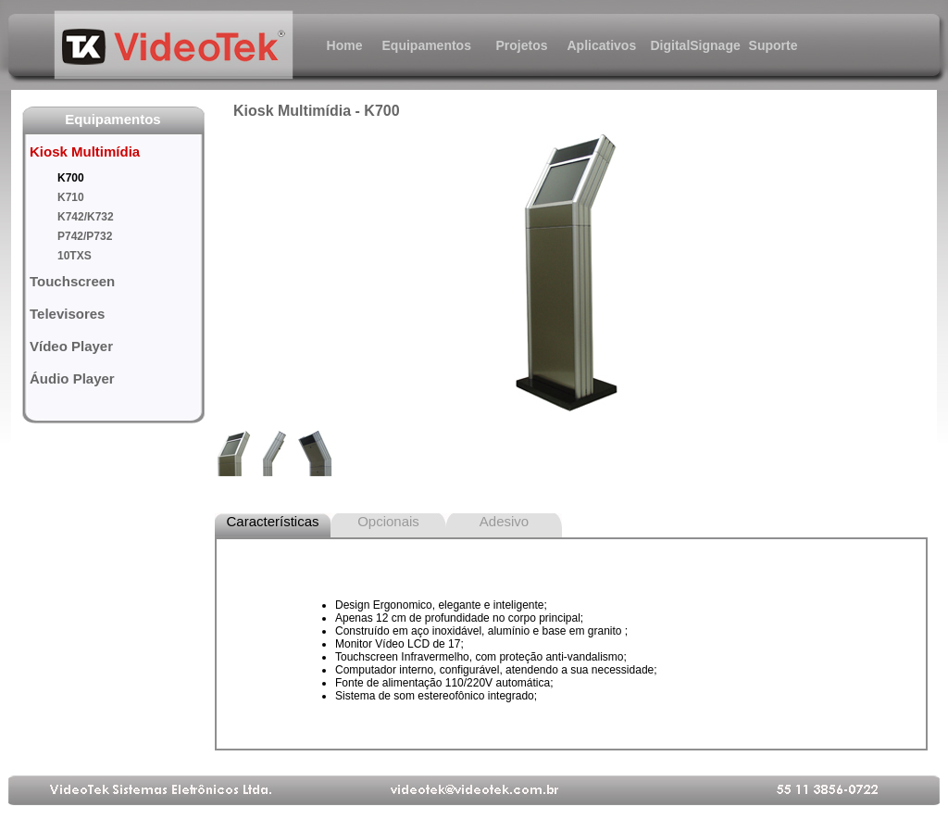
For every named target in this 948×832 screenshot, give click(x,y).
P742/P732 (84, 236)
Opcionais (388, 521)
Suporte (773, 45)
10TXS (74, 255)
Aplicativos (602, 45)
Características (272, 521)
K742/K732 (85, 216)
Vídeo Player (71, 346)
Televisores (67, 313)
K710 (70, 197)
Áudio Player (72, 378)
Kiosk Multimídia (85, 151)
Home (345, 45)
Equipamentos (419, 45)
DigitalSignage (688, 45)
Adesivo (504, 521)
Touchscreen (72, 281)
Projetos (521, 45)
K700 (70, 177)
